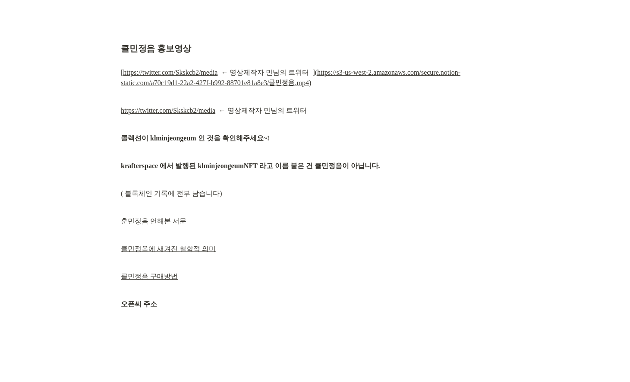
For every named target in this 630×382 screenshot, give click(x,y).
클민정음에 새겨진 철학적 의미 (168, 248)
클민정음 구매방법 (149, 276)
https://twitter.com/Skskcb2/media (170, 72)
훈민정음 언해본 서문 (153, 221)
